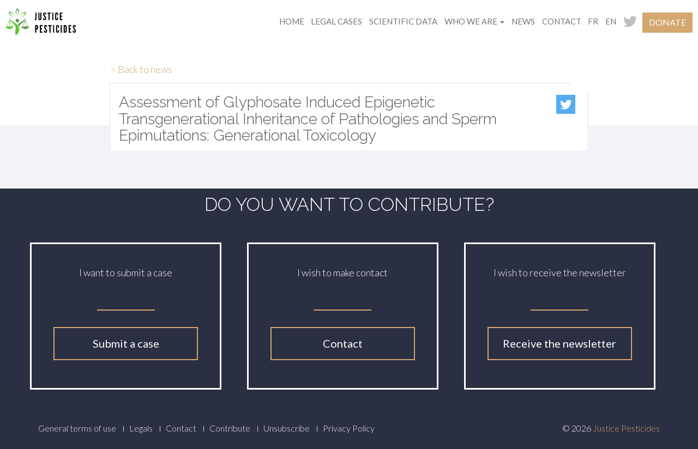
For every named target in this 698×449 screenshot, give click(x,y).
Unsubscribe (286, 428)
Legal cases (336, 21)
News (523, 21)
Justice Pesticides (626, 428)
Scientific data (403, 21)
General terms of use (77, 428)
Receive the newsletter (559, 343)
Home (291, 21)
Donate (667, 22)
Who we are (474, 21)
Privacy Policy (349, 428)
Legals (141, 428)
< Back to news (141, 69)
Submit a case (126, 343)
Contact (561, 21)
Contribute (229, 428)
